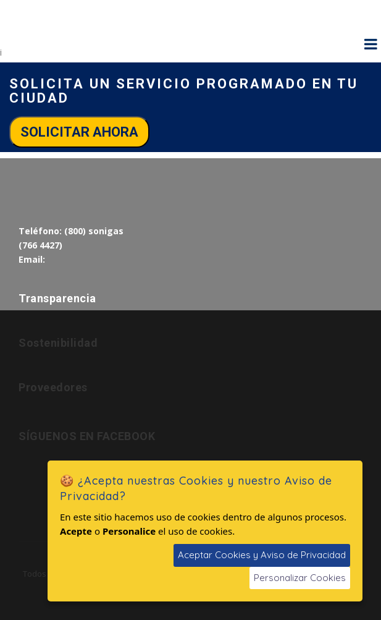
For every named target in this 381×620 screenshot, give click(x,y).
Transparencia (57, 298)
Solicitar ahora (79, 132)
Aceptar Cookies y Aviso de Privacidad (262, 555)
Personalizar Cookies (300, 578)
